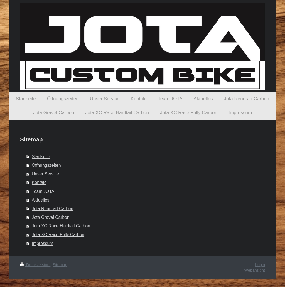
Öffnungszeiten (46, 165)
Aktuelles (40, 200)
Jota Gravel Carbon (50, 217)
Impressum (42, 243)
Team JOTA (43, 191)
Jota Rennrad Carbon (52, 208)
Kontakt (39, 182)
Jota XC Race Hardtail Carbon (61, 226)
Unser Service (45, 173)
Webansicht (254, 270)
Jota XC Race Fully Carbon (58, 234)
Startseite (41, 156)
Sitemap (60, 265)
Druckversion (35, 265)
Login (260, 265)
